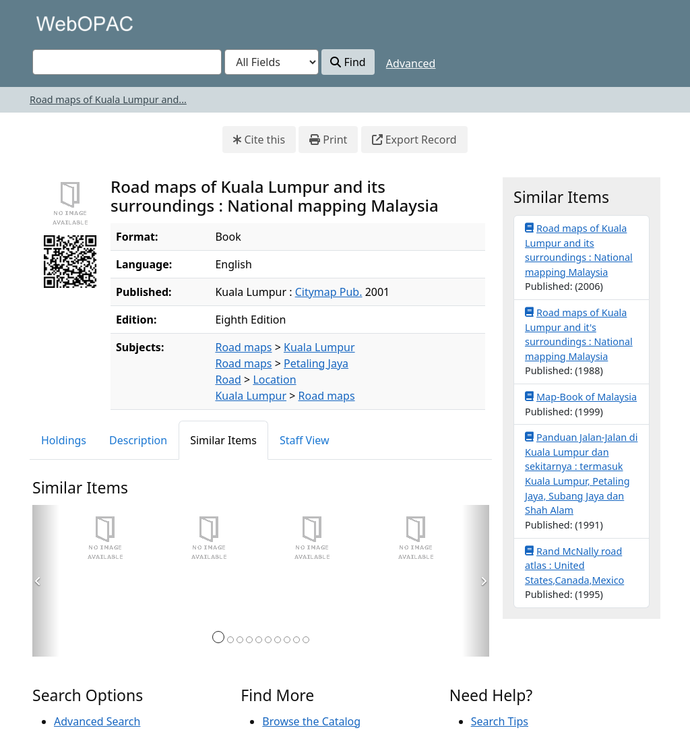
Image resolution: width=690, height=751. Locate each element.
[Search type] (271, 62)
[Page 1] (218, 637)
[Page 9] (296, 639)
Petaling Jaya (316, 363)
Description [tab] (138, 440)
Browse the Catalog (311, 721)
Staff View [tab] (305, 440)
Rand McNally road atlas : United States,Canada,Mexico (574, 565)
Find (347, 62)
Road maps (243, 347)
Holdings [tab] (63, 440)
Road (228, 379)
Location (274, 379)
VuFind (56, 23)
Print (328, 139)
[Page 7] (277, 639)
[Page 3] (240, 639)
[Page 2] (230, 639)
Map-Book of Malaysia (581, 396)
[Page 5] (258, 639)
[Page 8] (287, 639)
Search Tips (499, 721)
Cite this (259, 139)
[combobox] (127, 62)
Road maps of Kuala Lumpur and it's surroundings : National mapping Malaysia (579, 334)
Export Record (414, 139)
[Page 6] (268, 639)
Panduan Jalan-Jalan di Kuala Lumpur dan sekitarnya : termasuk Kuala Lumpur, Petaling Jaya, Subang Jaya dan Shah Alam (581, 473)
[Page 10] (306, 639)
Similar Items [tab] (223, 440)
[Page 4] (249, 639)
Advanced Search (97, 721)
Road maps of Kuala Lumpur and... (108, 99)
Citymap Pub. (329, 291)
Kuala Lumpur (319, 347)
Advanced (411, 63)
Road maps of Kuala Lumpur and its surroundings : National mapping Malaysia (579, 249)
